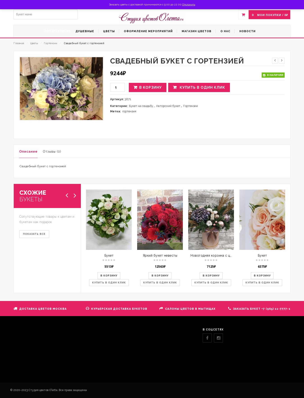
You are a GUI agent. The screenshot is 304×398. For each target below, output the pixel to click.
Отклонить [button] (188, 4)
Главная (19, 43)
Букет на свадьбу (141, 106)
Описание (28, 151)
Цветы (34, 43)
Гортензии (50, 43)
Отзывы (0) (52, 151)
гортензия (129, 111)
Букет (109, 255)
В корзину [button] (108, 275)
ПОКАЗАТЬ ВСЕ (34, 234)
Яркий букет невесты (160, 255)
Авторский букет (168, 106)
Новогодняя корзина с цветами (216, 255)
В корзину (150, 87)
